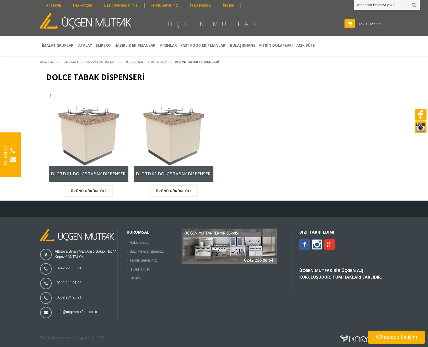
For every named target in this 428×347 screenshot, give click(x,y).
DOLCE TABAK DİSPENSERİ (197, 62)
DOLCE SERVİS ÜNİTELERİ (146, 62)
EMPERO (71, 62)
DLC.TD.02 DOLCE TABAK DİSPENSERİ (174, 173)
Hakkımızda (82, 5)
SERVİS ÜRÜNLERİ (101, 62)
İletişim (228, 5)
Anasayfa (53, 5)
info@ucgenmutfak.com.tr (77, 312)
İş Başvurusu (200, 5)
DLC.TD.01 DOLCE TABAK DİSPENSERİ (89, 173)
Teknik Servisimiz (164, 5)
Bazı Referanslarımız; (121, 5)
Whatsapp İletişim (396, 337)
